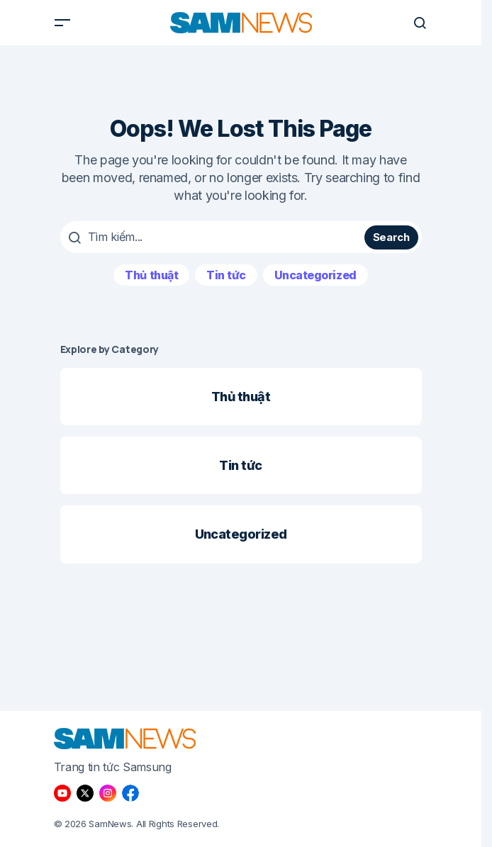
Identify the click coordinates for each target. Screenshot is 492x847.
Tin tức (226, 275)
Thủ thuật (151, 275)
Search (391, 237)
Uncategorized (315, 275)
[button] (62, 23)
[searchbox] (214, 236)
